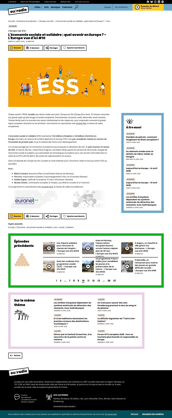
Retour (15, 355)
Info (46, 7)
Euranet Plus (81, 123)
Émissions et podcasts (27, 21)
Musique (55, 7)
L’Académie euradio (29, 399)
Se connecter (121, 7)
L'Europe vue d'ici (46, 21)
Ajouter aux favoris (74, 47)
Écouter (15, 47)
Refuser (134, 414)
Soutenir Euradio (82, 2)
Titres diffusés (50, 2)
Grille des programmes (30, 2)
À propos (12, 2)
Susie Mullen (146, 8)
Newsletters (65, 2)
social (61, 227)
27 (114, 280)
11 (88, 280)
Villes (38, 7)
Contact (24, 395)
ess (55, 227)
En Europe (12, 26)
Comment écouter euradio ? (64, 406)
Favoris (107, 7)
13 (99, 280)
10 (83, 280)
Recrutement (26, 397)
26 (109, 280)
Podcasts (67, 7)
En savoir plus (111, 414)
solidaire (70, 227)
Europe (11, 227)
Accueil (11, 21)
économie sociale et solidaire (39, 227)
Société (101, 299)
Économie (21, 227)
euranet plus (47, 186)
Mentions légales (27, 402)
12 (93, 280)
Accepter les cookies (153, 414)
